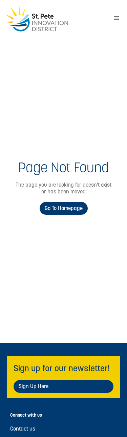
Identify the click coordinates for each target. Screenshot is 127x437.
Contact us (22, 428)
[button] (117, 18)
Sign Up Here (33, 386)
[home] (53, 18)
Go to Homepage (64, 208)
